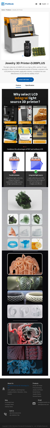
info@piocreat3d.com (44, 402)
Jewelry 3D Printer (38, 390)
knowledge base (9, 402)
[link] (3, 10)
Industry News (9, 406)
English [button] (44, 4)
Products (8, 10)
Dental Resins (36, 392)
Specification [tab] (29, 85)
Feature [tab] (18, 85)
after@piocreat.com (43, 404)
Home (3, 10)
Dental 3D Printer (37, 385)
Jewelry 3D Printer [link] (17, 10)
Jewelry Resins (37, 394)
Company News (9, 404)
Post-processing (37, 387)
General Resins (37, 396)
